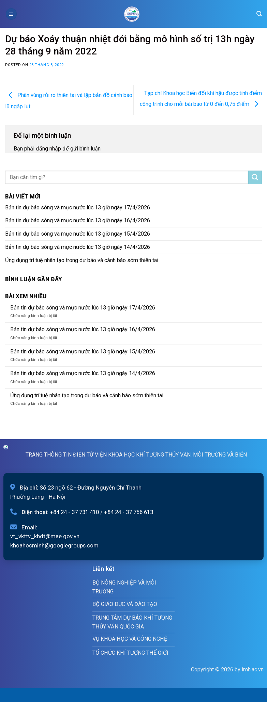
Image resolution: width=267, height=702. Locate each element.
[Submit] (255, 177)
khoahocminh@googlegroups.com (54, 545)
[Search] (259, 13)
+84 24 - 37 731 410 (74, 512)
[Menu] (11, 13)
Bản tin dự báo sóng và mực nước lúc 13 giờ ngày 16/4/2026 (77, 220)
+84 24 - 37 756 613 (128, 512)
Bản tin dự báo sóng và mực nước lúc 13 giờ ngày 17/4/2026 (77, 207)
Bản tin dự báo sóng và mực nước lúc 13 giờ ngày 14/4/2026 (77, 247)
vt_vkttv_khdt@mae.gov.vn (44, 536)
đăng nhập (48, 148)
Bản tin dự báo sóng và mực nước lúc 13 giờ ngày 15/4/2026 (77, 233)
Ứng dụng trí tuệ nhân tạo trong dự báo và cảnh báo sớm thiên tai (81, 260)
